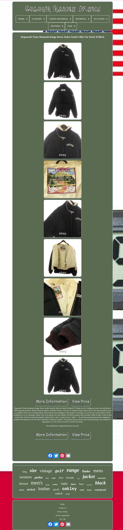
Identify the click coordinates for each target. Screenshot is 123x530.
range (73, 470)
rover (21, 490)
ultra (47, 478)
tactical (31, 489)
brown (23, 483)
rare (54, 478)
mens (98, 470)
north (56, 489)
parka (39, 477)
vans (64, 483)
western (26, 477)
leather (44, 488)
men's (37, 482)
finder (86, 471)
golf (59, 471)
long (24, 471)
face (81, 483)
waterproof (100, 489)
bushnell (89, 485)
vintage (46, 470)
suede (47, 485)
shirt (61, 477)
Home (62, 504)
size (33, 470)
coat (78, 478)
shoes (73, 484)
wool (82, 490)
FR (64, 519)
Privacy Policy (62, 512)
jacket (89, 476)
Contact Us (62, 508)
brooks (70, 477)
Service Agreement (62, 515)
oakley (69, 489)
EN (61, 519)
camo (67, 494)
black (100, 482)
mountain (102, 478)
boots (89, 490)
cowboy (55, 484)
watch (58, 493)
